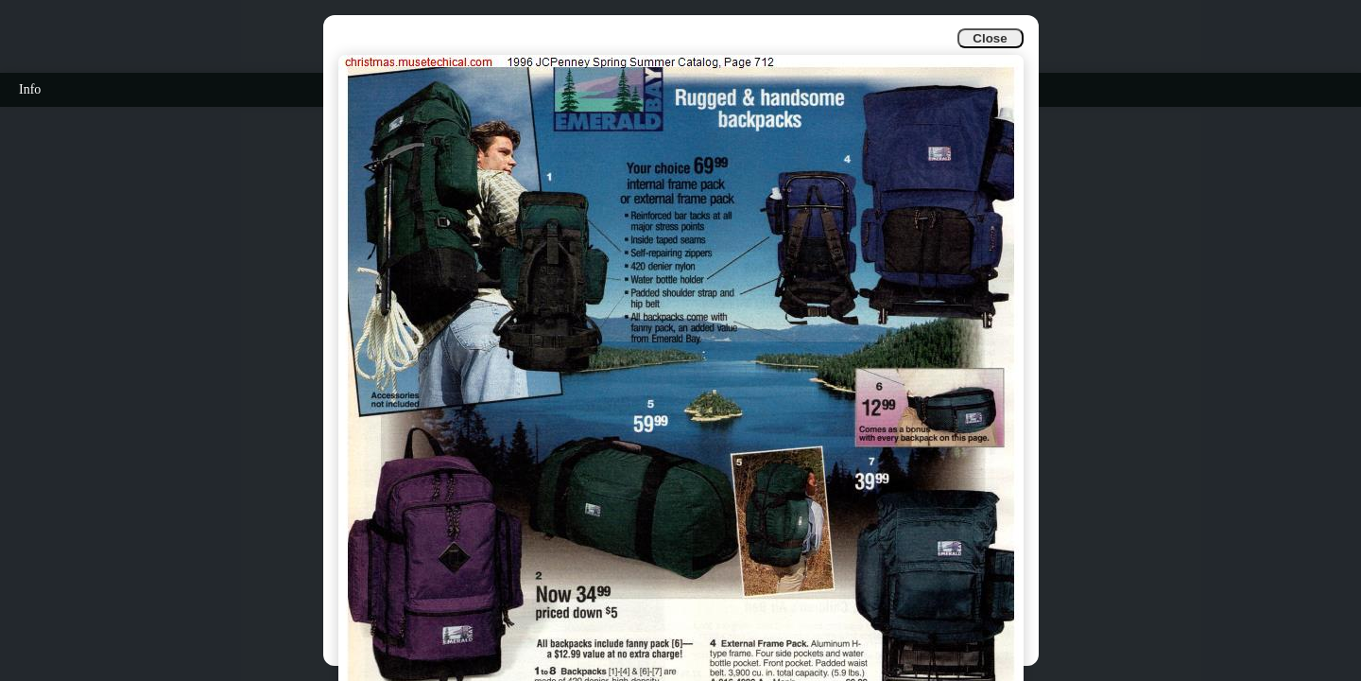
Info (30, 89)
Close (990, 38)
